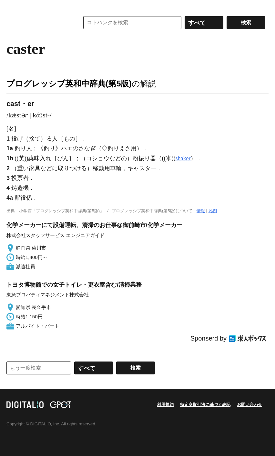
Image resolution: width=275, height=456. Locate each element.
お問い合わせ (249, 404)
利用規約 (165, 404)
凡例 (213, 210)
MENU (12, 6)
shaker (182, 158)
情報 (201, 210)
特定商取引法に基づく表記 (205, 404)
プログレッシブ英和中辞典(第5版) (69, 83)
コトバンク (38, 22)
